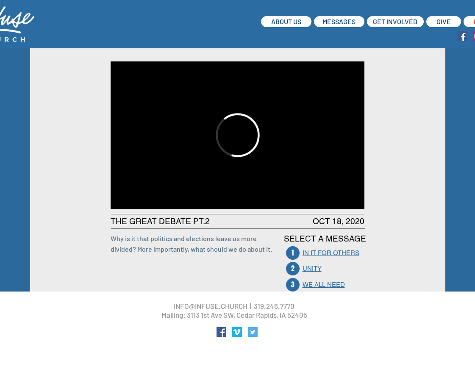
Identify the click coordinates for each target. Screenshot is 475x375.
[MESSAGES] (339, 21)
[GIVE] (443, 21)
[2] (293, 268)
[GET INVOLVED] (395, 21)
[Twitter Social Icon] (253, 332)
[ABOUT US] (286, 21)
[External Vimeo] (237, 135)
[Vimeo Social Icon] (237, 332)
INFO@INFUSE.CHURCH (210, 306)
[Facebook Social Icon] (462, 36)
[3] (293, 285)
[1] (293, 253)
